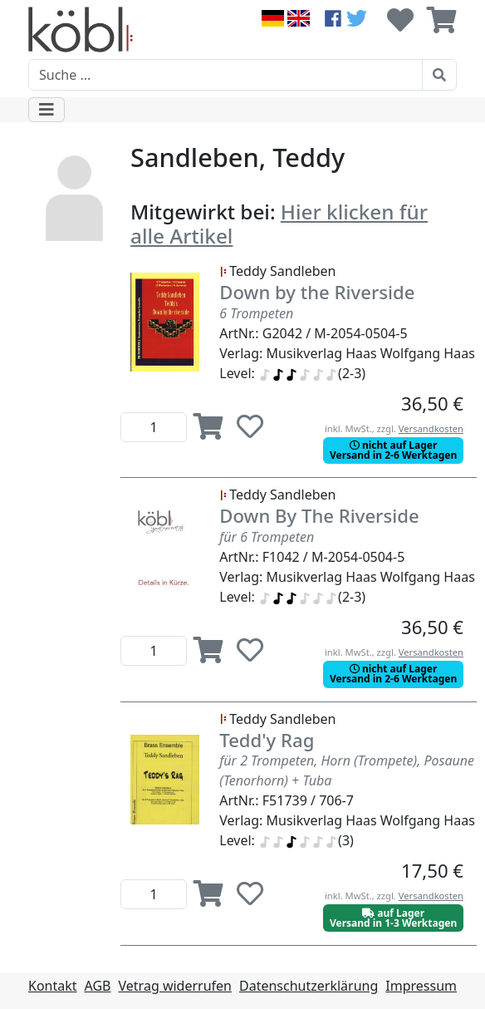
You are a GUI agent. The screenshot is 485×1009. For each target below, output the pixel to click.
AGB (98, 986)
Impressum (421, 986)
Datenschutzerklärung (308, 986)
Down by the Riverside (316, 291)
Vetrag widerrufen (175, 986)
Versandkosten (431, 428)
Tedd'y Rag (266, 739)
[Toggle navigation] (46, 109)
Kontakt (52, 986)
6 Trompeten (256, 313)
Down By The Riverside (319, 515)
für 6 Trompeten (266, 537)
